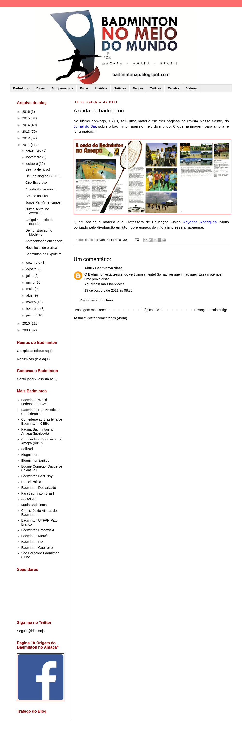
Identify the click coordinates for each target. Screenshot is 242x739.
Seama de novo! (37, 169)
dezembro (34, 150)
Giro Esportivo (36, 182)
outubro (32, 164)
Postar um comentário (96, 300)
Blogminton (29, 455)
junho (30, 282)
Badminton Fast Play (37, 476)
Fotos (84, 88)
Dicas (40, 88)
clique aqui (43, 351)
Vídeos (191, 88)
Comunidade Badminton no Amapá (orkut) (41, 441)
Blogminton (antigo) (36, 460)
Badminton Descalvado (38, 488)
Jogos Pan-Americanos (42, 202)
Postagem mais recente (92, 310)
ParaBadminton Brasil (37, 493)
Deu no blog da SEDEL (42, 176)
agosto (31, 269)
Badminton (21, 88)
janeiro (31, 315)
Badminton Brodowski (37, 530)
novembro (34, 157)
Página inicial (152, 310)
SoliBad (27, 449)
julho (30, 276)
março (31, 302)
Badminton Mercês (35, 536)
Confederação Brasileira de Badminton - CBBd (41, 421)
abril (29, 295)
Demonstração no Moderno (38, 232)
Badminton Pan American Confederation (40, 412)
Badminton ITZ (32, 542)
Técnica (173, 88)
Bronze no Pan (36, 196)
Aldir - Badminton (98, 268)
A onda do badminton (41, 189)
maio (30, 289)
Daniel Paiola (31, 482)
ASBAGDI (28, 499)
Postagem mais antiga (211, 310)
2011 (26, 145)
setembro (33, 262)
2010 (26, 323)
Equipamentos (62, 88)
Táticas (155, 88)
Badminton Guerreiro (37, 547)
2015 (26, 118)
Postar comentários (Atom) (107, 318)
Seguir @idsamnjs (31, 631)
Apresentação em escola (44, 241)
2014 (26, 125)
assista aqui (47, 379)
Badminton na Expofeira (43, 254)
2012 (26, 138)
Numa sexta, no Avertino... (37, 211)
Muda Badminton (34, 505)
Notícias (120, 88)
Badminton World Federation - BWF (34, 402)
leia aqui (42, 359)
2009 (26, 330)
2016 (26, 112)
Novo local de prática (41, 247)
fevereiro (33, 309)
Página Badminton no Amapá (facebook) (37, 431)
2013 (26, 131)
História (101, 88)
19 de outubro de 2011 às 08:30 (108, 290)
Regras (138, 88)
